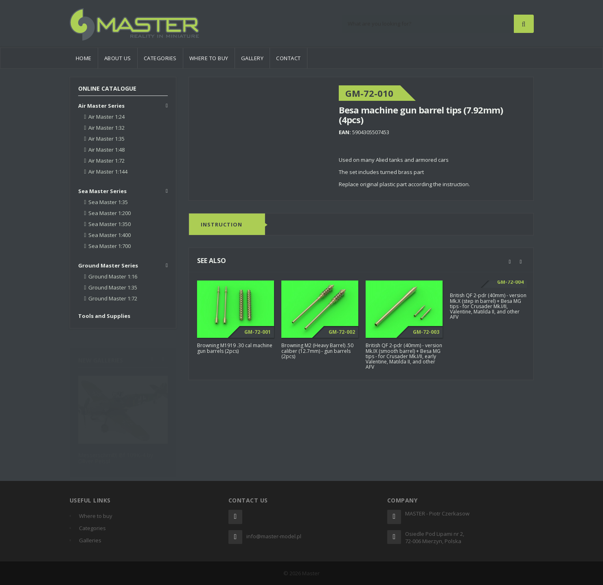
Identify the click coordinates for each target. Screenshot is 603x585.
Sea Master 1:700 (109, 246)
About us (117, 58)
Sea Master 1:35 (108, 202)
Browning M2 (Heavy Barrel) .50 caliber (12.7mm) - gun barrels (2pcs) (317, 351)
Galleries (90, 540)
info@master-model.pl (273, 536)
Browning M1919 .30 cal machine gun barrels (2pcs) (234, 348)
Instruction (221, 224)
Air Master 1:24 (106, 116)
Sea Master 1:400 (109, 235)
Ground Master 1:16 (112, 276)
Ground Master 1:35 (112, 287)
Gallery (252, 58)
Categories (160, 58)
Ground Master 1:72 (112, 298)
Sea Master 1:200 (109, 213)
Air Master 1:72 (106, 160)
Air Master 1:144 (107, 171)
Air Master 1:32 (106, 127)
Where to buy (208, 58)
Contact (288, 58)
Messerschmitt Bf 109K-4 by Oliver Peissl (115, 454)
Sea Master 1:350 (109, 224)
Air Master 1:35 (106, 138)
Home (84, 58)
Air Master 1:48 (106, 149)
